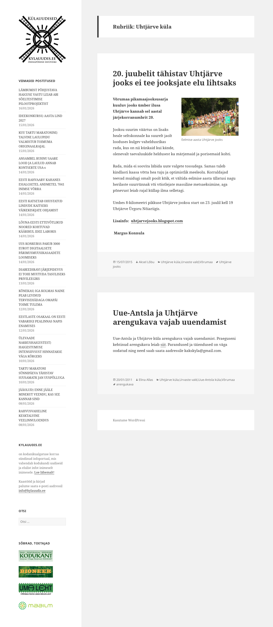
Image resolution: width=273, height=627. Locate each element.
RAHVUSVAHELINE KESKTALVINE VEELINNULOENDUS (34, 415)
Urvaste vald (190, 262)
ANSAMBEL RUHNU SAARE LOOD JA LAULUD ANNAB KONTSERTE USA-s (38, 163)
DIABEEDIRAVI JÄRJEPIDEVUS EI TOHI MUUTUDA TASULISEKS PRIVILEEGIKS (42, 274)
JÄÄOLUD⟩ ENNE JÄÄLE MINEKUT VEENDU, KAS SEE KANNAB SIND (39, 394)
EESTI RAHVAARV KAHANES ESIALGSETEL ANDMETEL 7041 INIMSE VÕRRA (41, 184)
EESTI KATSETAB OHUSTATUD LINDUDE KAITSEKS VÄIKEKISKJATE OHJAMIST (40, 205)
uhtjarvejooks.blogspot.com (157, 220)
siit (163, 344)
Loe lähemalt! (44, 472)
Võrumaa (206, 262)
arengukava (124, 384)
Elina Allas (146, 380)
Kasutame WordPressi (129, 420)
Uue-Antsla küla (209, 380)
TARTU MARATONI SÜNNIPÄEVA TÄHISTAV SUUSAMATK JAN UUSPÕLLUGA (41, 373)
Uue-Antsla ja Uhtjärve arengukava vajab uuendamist (170, 317)
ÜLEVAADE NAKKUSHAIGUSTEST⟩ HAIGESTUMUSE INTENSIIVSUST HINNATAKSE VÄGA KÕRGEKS (40, 347)
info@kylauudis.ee (32, 491)
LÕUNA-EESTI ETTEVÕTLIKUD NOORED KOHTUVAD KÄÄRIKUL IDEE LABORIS (41, 227)
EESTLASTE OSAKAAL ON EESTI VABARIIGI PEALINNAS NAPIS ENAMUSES (42, 321)
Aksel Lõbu (146, 262)
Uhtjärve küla (170, 262)
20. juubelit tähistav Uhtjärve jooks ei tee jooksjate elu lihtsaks (174, 78)
